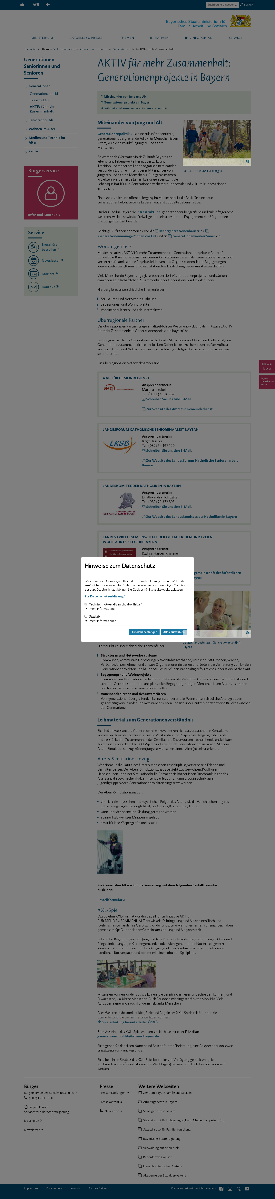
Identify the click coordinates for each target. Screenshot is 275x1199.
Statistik (92, 616)
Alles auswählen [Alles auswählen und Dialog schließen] (174, 632)
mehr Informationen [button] (103, 609)
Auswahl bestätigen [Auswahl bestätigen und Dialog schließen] (144, 632)
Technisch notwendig (113, 604)
